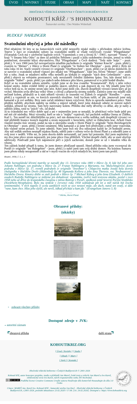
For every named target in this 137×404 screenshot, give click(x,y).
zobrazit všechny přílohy (25, 307)
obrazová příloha (19, 333)
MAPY (86, 2)
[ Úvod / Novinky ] (63, 351)
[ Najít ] (63, 360)
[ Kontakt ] (72, 360)
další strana (105, 333)
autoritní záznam (16, 325)
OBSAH (68, 2)
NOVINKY (32, 2)
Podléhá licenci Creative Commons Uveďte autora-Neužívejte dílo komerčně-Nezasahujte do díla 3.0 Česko (59, 381)
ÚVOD (13, 2)
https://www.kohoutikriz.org (114, 390)
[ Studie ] (77, 351)
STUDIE (50, 2)
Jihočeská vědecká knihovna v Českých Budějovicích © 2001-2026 (59, 371)
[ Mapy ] (73, 356)
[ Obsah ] (64, 356)
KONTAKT (123, 2)
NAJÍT (105, 2)
